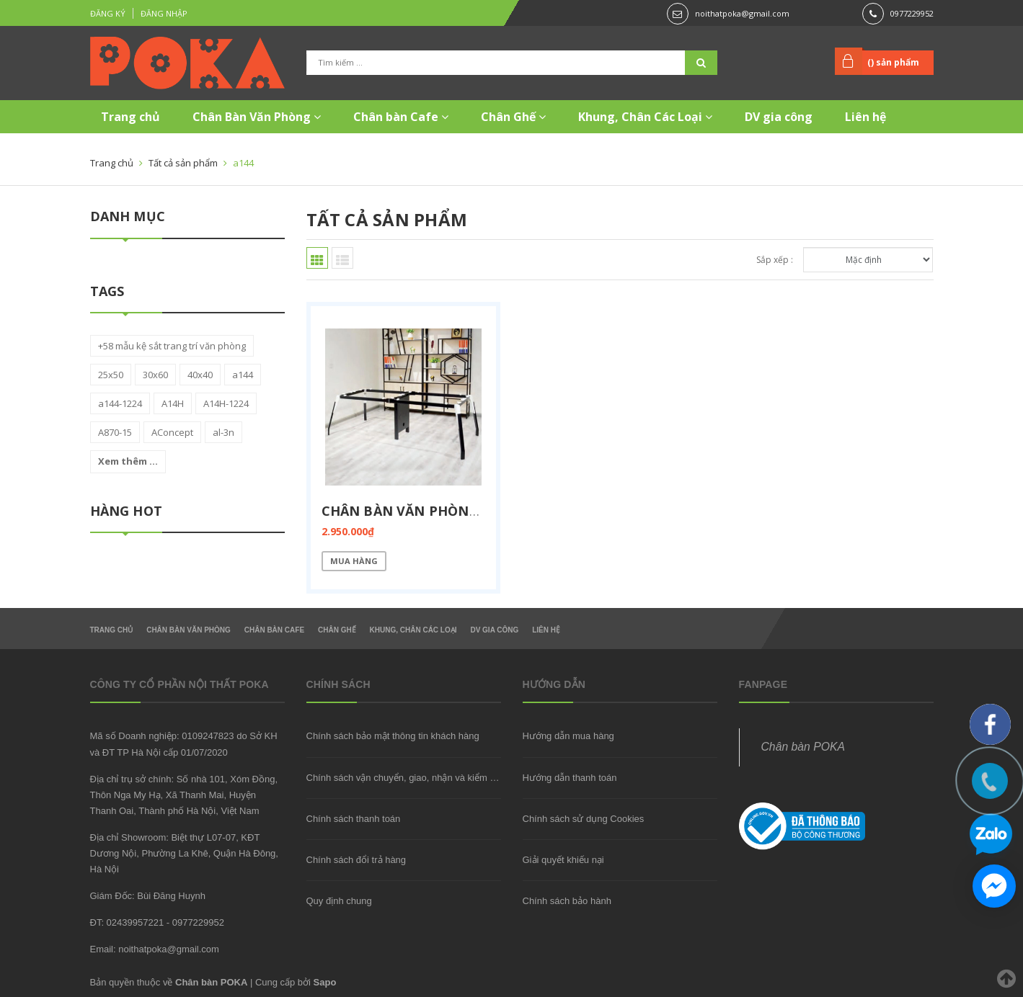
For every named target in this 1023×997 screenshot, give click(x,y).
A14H (172, 403)
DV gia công (778, 117)
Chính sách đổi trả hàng (356, 859)
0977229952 (912, 13)
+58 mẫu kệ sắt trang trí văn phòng (172, 345)
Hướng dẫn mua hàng (568, 735)
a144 (242, 374)
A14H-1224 (226, 403)
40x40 (200, 374)
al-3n (223, 432)
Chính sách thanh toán (353, 818)
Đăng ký (107, 13)
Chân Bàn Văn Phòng (256, 117)
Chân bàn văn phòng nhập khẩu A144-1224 (477, 510)
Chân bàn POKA (803, 747)
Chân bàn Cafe (400, 117)
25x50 (110, 374)
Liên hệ (865, 117)
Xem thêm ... (128, 461)
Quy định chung (339, 900)
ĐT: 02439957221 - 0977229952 (157, 922)
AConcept (172, 432)
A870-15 (115, 432)
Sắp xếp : (774, 260)
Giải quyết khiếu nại (563, 859)
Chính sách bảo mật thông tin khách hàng (392, 735)
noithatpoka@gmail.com (742, 13)
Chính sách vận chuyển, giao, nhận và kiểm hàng (408, 777)
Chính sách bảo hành (567, 900)
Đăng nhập (164, 13)
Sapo (325, 982)
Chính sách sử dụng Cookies (584, 818)
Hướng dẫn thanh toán (570, 777)
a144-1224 (120, 403)
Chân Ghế (513, 117)
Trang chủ (130, 117)
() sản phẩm (893, 62)
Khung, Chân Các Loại (645, 117)
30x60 (155, 374)
